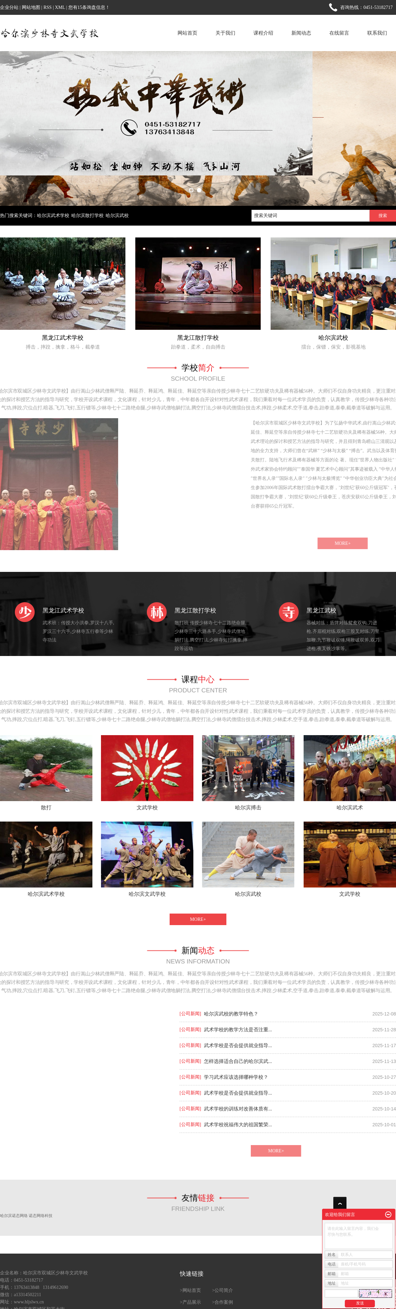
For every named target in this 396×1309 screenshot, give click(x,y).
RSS (48, 7)
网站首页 (187, 33)
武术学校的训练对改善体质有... (238, 1108)
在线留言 (339, 33)
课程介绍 (263, 33)
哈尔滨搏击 (248, 807)
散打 (46, 807)
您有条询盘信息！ (89, 7)
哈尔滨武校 (117, 215)
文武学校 (147, 807)
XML (60, 7)
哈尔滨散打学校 (87, 215)
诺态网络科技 (40, 1215)
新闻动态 (301, 33)
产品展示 (191, 1302)
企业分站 (9, 7)
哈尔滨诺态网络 (14, 1215)
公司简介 (223, 1290)
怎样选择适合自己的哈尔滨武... (238, 1061)
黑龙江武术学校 (62, 337)
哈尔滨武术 (350, 807)
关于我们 (225, 33)
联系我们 (377, 33)
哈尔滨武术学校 (53, 215)
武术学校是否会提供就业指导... (238, 1045)
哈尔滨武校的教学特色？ (231, 1013)
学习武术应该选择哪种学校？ (236, 1077)
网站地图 (31, 7)
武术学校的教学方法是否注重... (238, 1029)
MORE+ (198, 919)
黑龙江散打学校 (198, 337)
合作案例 (223, 1302)
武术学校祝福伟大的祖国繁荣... (238, 1124)
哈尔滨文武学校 (147, 894)
